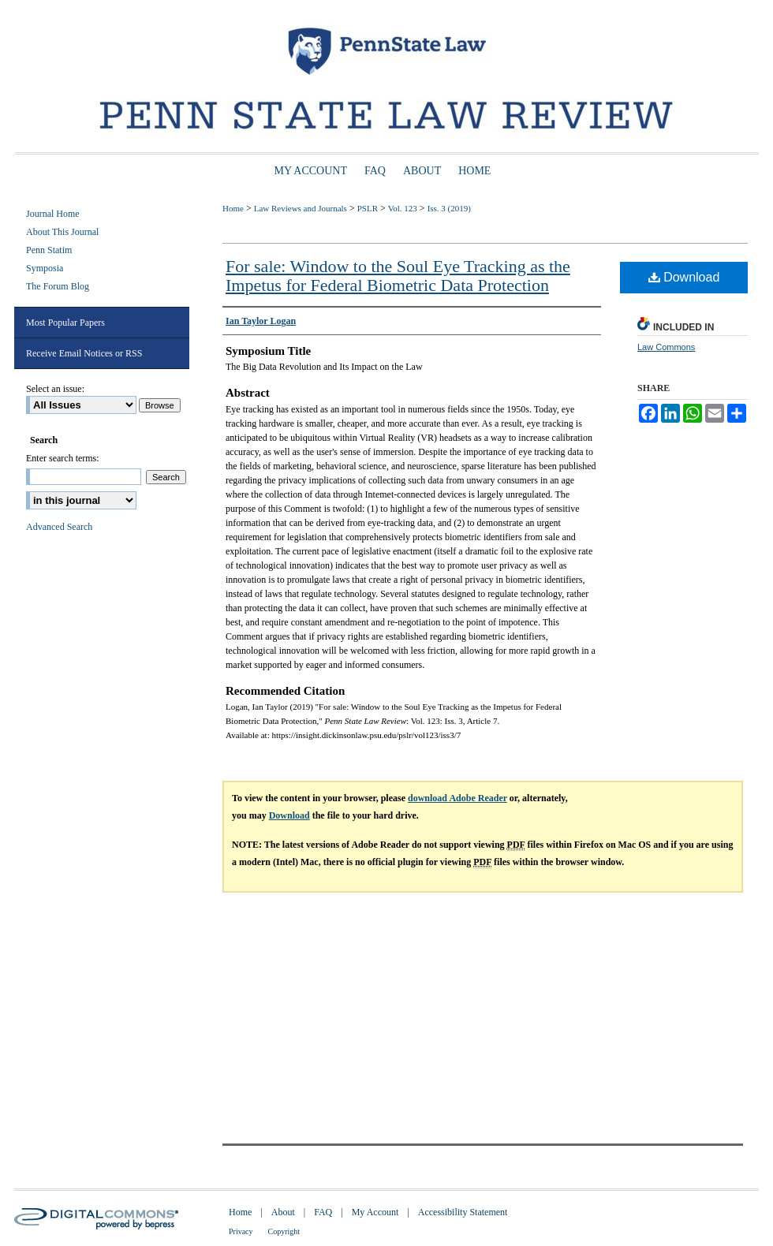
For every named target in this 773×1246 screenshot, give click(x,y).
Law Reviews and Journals (300, 208)
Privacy (241, 1231)
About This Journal (62, 231)
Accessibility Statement (463, 1212)
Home (233, 208)
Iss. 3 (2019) (449, 208)
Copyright (284, 1231)
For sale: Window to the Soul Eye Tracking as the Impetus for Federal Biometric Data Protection (398, 275)
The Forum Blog (57, 286)
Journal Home (53, 213)
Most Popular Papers (65, 322)
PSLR (367, 208)
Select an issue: (55, 388)
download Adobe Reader (457, 798)
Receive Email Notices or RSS (84, 353)
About (283, 1212)
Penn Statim (49, 250)
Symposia (44, 268)
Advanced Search (59, 526)
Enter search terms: (62, 458)
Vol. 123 (402, 208)
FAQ (323, 1212)
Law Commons (666, 347)
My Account (375, 1212)
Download (684, 277)
